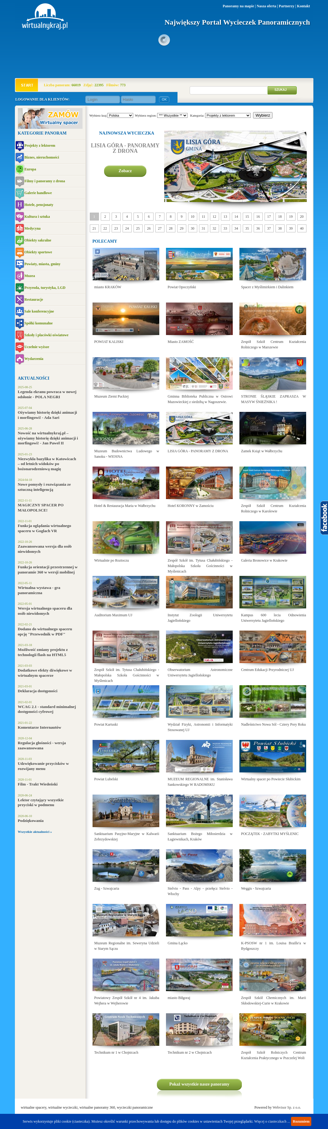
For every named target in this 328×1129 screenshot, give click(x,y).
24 (127, 228)
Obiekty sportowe (38, 252)
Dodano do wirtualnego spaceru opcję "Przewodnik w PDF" (45, 631)
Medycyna (33, 228)
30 (192, 228)
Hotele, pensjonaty (39, 205)
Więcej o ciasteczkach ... (272, 1121)
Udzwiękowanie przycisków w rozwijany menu (43, 766)
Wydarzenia (34, 359)
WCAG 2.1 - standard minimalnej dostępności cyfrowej (47, 709)
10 (192, 216)
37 (269, 228)
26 (149, 228)
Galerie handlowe (38, 193)
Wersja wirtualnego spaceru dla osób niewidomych (45, 611)
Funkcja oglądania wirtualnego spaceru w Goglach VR (44, 528)
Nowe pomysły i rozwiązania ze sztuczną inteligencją (44, 487)
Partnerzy (286, 6)
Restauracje (34, 299)
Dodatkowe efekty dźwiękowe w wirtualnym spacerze (45, 673)
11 (203, 216)
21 (94, 228)
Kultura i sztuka (37, 216)
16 (258, 216)
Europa (30, 169)
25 (138, 228)
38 (280, 228)
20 (302, 216)
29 (182, 228)
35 (247, 228)
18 (280, 216)
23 (116, 228)
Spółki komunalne (39, 323)
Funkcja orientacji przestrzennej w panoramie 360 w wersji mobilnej (48, 569)
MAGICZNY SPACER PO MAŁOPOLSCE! (41, 507)
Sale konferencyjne (39, 311)
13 (225, 216)
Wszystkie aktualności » (35, 831)
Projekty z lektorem (40, 145)
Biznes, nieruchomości (42, 157)
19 (291, 216)
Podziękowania (31, 820)
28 (171, 228)
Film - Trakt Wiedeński (38, 784)
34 (236, 228)
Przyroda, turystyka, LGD (45, 288)
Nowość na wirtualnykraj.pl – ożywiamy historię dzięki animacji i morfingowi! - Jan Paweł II (48, 438)
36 (258, 228)
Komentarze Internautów (39, 727)
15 (247, 216)
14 (236, 216)
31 (203, 228)
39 (291, 228)
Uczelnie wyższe (37, 347)
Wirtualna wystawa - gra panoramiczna (39, 590)
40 (302, 228)
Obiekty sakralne (38, 240)
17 (269, 216)
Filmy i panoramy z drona (45, 181)
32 (214, 228)
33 (225, 228)
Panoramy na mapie (238, 6)
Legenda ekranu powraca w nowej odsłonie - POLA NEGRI (47, 394)
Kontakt (303, 6)
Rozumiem (301, 1121)
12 (214, 216)
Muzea (30, 276)
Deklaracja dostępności (38, 691)
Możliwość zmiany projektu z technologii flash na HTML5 (43, 652)
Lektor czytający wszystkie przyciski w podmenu (41, 802)
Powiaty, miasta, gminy (43, 264)
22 (105, 228)
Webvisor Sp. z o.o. (286, 1107)
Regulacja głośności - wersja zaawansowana (42, 745)
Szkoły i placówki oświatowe (47, 335)
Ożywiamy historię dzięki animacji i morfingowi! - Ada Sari (47, 415)
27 (160, 228)
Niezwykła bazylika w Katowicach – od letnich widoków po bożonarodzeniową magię (47, 464)
